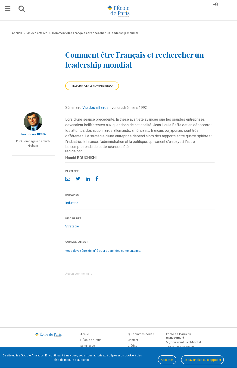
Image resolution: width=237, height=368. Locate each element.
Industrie (71, 203)
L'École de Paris (90, 340)
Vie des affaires (95, 107)
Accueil (85, 334)
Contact (133, 340)
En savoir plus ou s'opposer (202, 360)
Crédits (132, 345)
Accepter (167, 360)
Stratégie (72, 226)
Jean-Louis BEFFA (33, 134)
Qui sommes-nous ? (141, 334)
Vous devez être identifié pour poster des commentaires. (103, 250)
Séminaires (87, 345)
